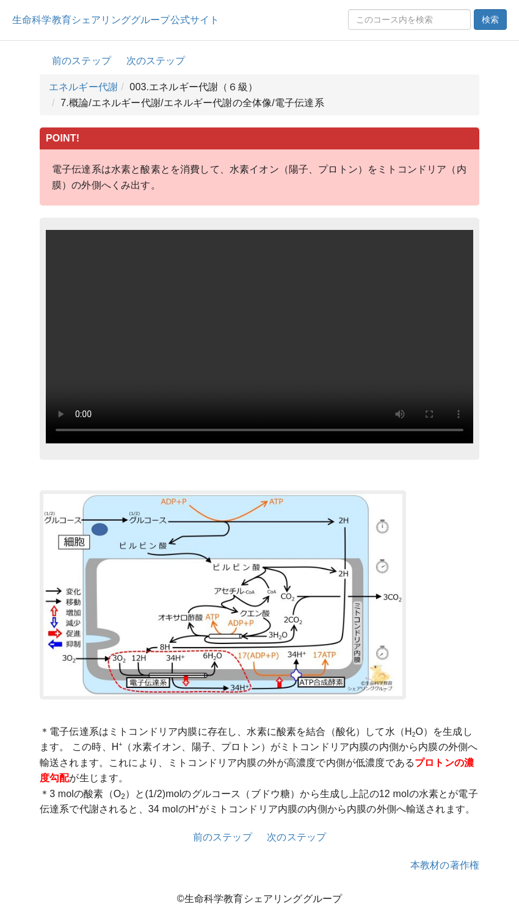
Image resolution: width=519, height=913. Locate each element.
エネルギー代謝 (83, 87)
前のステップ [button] (81, 60)
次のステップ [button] (156, 60)
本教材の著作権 (444, 865)
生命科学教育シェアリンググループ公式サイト (115, 20)
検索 (490, 19)
